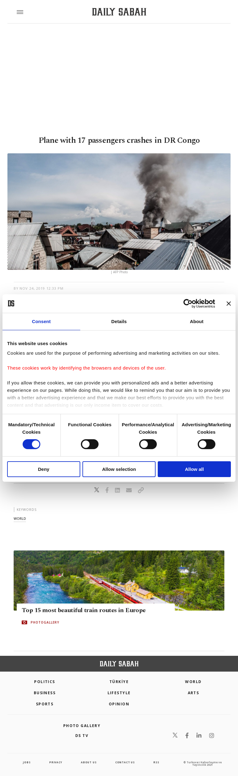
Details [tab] (119, 321)
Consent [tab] (41, 321)
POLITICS (44, 681)
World (193, 681)
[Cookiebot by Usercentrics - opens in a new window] (188, 303)
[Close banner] (229, 303)
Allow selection (119, 469)
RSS (156, 762)
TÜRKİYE (119, 681)
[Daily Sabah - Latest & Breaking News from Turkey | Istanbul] (119, 12)
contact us (125, 762)
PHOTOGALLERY (45, 622)
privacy (55, 762)
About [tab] (197, 321)
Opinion (119, 704)
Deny (43, 469)
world (20, 518)
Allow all (194, 469)
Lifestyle (119, 692)
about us (88, 762)
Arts (193, 692)
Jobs (26, 762)
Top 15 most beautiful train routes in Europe (84, 610)
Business (45, 692)
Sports (45, 704)
